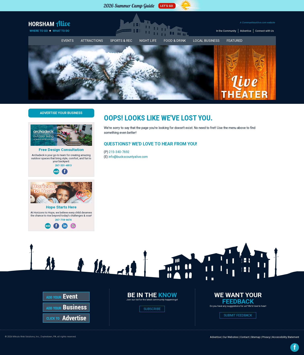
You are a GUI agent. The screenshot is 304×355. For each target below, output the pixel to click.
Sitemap (255, 337)
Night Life (148, 41)
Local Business (206, 41)
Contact (244, 337)
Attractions (92, 41)
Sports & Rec (121, 41)
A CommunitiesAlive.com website (257, 22)
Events (67, 41)
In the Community (226, 30)
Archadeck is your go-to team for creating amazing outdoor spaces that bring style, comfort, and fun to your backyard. (61, 158)
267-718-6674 (63, 219)
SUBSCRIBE (152, 309)
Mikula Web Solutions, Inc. (26, 336)
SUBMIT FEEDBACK (238, 315)
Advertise (245, 30)
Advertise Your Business (61, 113)
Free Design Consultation (61, 149)
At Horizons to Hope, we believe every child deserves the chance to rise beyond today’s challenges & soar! (61, 214)
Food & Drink (175, 41)
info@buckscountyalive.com (128, 157)
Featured (235, 41)
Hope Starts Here (61, 207)
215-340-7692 (119, 152)
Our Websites (230, 337)
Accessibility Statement (285, 337)
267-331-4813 (63, 165)
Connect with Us (264, 30)
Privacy (266, 337)
